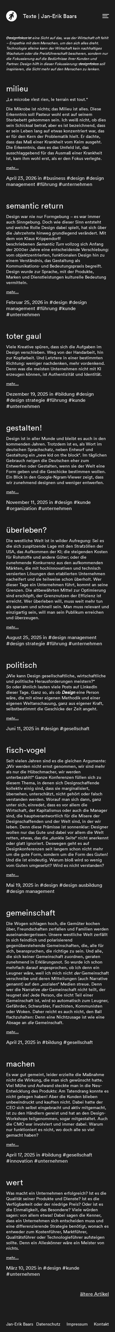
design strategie (27, 400)
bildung (66, 394)
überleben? (26, 530)
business (56, 178)
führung (48, 184)
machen (20, 1064)
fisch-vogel (26, 750)
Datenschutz (48, 1324)
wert (14, 1182)
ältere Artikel (94, 1294)
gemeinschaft (30, 913)
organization (23, 508)
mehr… (12, 167)
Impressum (77, 1324)
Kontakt (101, 1324)
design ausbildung (82, 885)
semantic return (34, 206)
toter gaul (23, 336)
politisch (21, 665)
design (77, 178)
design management (74, 637)
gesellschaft (76, 728)
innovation (21, 1161)
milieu (17, 89)
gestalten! (24, 428)
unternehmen (77, 184)
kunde (69, 308)
